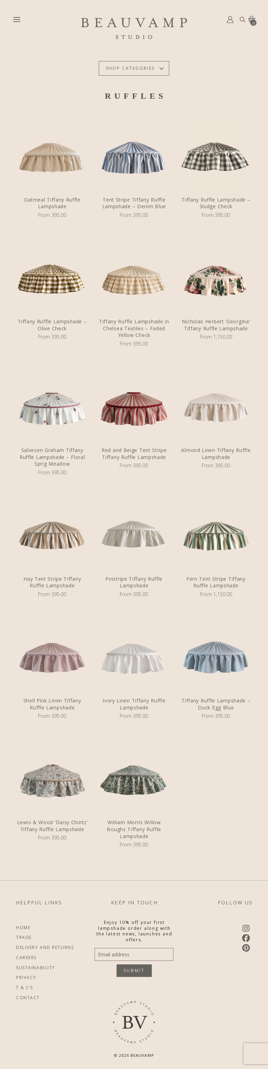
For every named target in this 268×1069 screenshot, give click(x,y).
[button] (16, 19)
